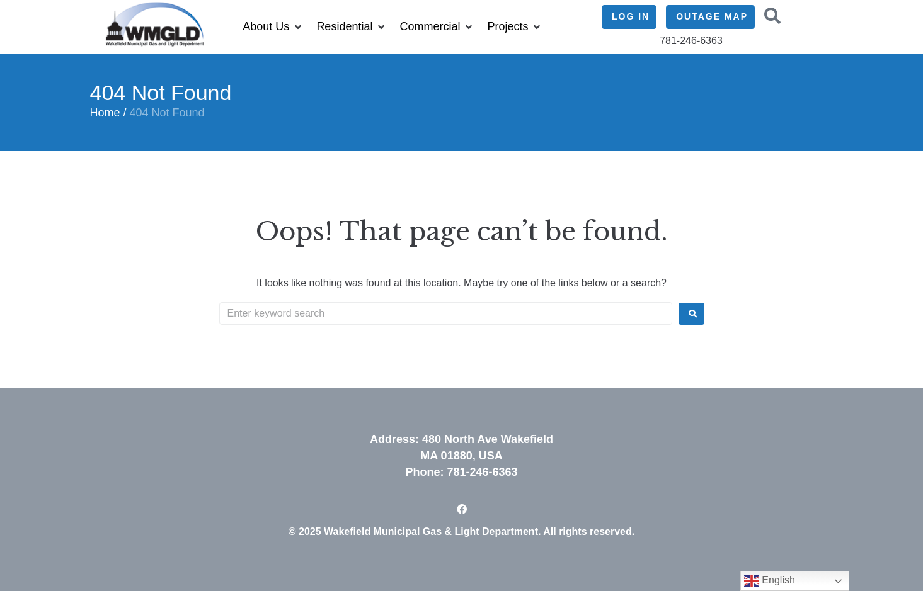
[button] (273, 27)
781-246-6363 (482, 472)
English (769, 580)
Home (105, 112)
